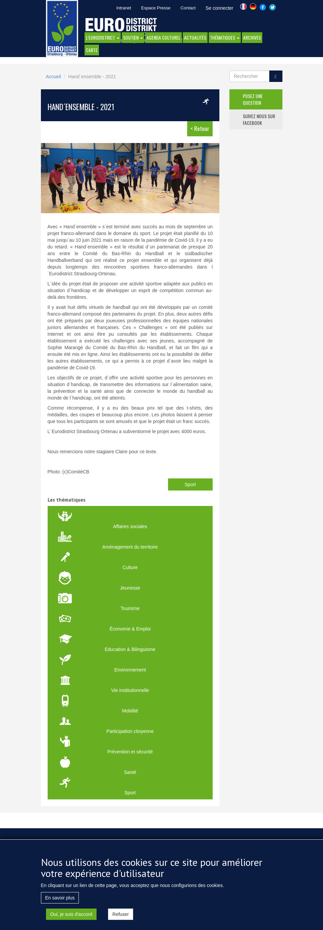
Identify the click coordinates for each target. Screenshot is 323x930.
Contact (188, 7)
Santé (130, 772)
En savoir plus (60, 897)
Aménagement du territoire (130, 547)
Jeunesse (130, 588)
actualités (195, 37)
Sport (190, 484)
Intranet (123, 7)
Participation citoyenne (130, 731)
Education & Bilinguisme (130, 649)
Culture (130, 567)
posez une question (253, 99)
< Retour (200, 128)
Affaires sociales (130, 526)
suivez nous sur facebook (259, 119)
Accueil (53, 76)
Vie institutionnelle (130, 690)
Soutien (133, 37)
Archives (252, 37)
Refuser (120, 914)
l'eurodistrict (102, 37)
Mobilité (130, 710)
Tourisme (130, 608)
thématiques (224, 37)
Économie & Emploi (130, 629)
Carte (92, 49)
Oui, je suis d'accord (71, 914)
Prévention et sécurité (130, 751)
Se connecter (219, 8)
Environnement (130, 669)
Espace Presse (155, 7)
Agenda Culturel (163, 37)
